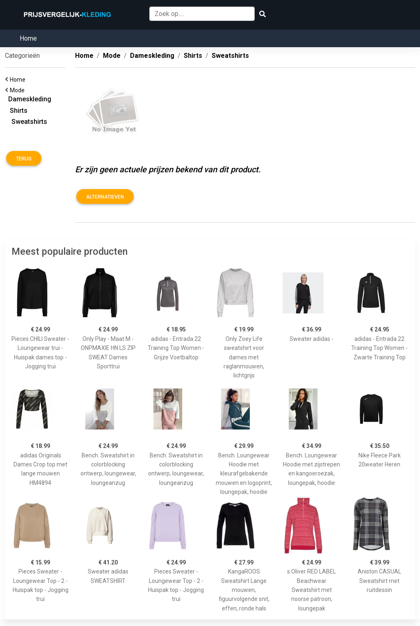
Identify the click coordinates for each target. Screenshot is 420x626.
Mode (18, 90)
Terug (24, 159)
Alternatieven (105, 197)
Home (28, 38)
